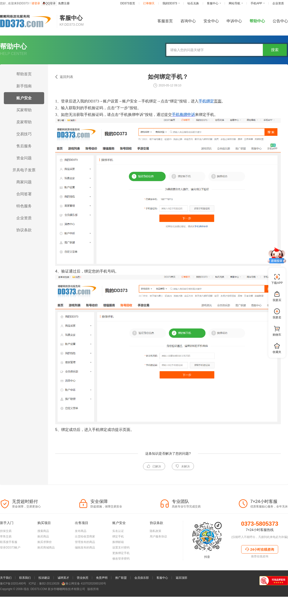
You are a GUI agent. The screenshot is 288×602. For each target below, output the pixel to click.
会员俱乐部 (141, 577)
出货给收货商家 (85, 536)
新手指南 (24, 86)
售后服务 (24, 146)
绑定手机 (118, 536)
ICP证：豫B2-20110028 (44, 583)
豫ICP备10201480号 (13, 583)
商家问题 (24, 182)
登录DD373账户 (10, 547)
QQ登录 (49, 3)
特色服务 (24, 206)
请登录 (35, 3)
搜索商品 (43, 531)
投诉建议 (44, 577)
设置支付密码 (121, 547)
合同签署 (24, 194)
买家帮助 (24, 110)
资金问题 (24, 158)
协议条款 (24, 230)
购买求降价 (44, 542)
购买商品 (43, 536)
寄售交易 (6, 536)
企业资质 (24, 218)
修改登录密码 (121, 558)
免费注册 (64, 3)
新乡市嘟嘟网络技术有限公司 (57, 589)
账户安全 (24, 98)
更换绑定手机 (121, 553)
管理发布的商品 (85, 542)
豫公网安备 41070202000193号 (84, 583)
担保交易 (6, 531)
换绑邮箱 (118, 542)
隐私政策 (155, 531)
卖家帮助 (24, 122)
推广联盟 (121, 577)
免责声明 (102, 577)
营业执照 (82, 577)
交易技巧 (24, 134)
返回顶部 (181, 577)
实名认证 (118, 531)
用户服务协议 (158, 536)
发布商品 (80, 531)
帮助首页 (24, 74)
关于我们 (6, 577)
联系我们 (25, 577)
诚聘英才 (63, 577)
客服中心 (162, 577)
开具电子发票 (24, 170)
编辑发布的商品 (85, 547)
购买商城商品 (46, 547)
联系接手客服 (8, 542)
